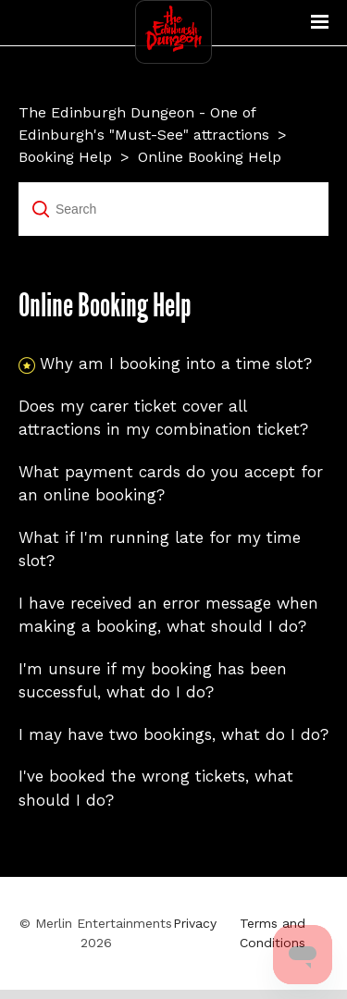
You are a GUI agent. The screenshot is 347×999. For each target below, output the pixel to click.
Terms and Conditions (272, 933)
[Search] (173, 209)
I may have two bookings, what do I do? (173, 734)
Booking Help (65, 157)
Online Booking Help (209, 157)
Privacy (195, 923)
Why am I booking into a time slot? (176, 363)
